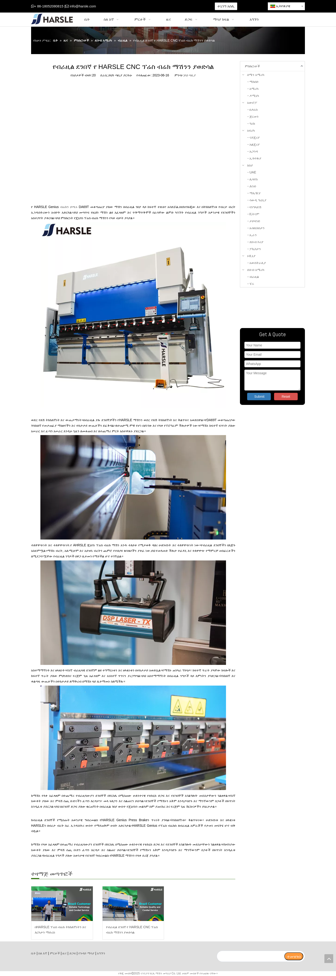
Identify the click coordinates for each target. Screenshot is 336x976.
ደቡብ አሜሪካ (255, 270)
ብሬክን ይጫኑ (69, 207)
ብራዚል (254, 277)
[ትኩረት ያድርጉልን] (272, 308)
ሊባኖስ (253, 179)
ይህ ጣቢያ (190, 75)
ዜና (64, 953)
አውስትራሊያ (257, 263)
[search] (250, 956)
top (328, 958)
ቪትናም (254, 214)
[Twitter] (141, 6)
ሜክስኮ (253, 82)
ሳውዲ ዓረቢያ (257, 200)
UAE (252, 172)
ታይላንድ (254, 221)
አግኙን (101, 953)
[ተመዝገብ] (293, 956)
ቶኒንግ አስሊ (225, 6)
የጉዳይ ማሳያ (86, 953)
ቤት (33, 953)
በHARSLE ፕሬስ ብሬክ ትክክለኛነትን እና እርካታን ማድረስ (60, 929)
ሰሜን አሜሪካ (255, 75)
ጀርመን (253, 116)
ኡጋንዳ (253, 151)
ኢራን (253, 235)
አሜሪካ (253, 89)
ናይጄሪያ (254, 137)
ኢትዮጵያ (255, 158)
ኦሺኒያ (251, 256)
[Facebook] (127, 6)
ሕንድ (252, 186)
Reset (286, 396)
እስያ (250, 165)
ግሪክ (252, 123)
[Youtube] (149, 6)
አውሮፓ (252, 102)
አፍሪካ (251, 130)
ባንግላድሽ (255, 207)
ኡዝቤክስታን (257, 228)
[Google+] (134, 6)
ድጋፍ (72, 953)
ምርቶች (55, 953)
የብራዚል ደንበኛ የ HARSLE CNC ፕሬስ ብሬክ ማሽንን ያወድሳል (132, 929)
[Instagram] (156, 6)
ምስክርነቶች (252, 66)
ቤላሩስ (253, 109)
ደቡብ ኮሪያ (256, 242)
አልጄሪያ (254, 144)
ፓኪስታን (255, 249)
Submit (259, 396)
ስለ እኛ (42, 953)
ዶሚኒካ (254, 96)
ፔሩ (251, 284)
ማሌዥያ (255, 193)
